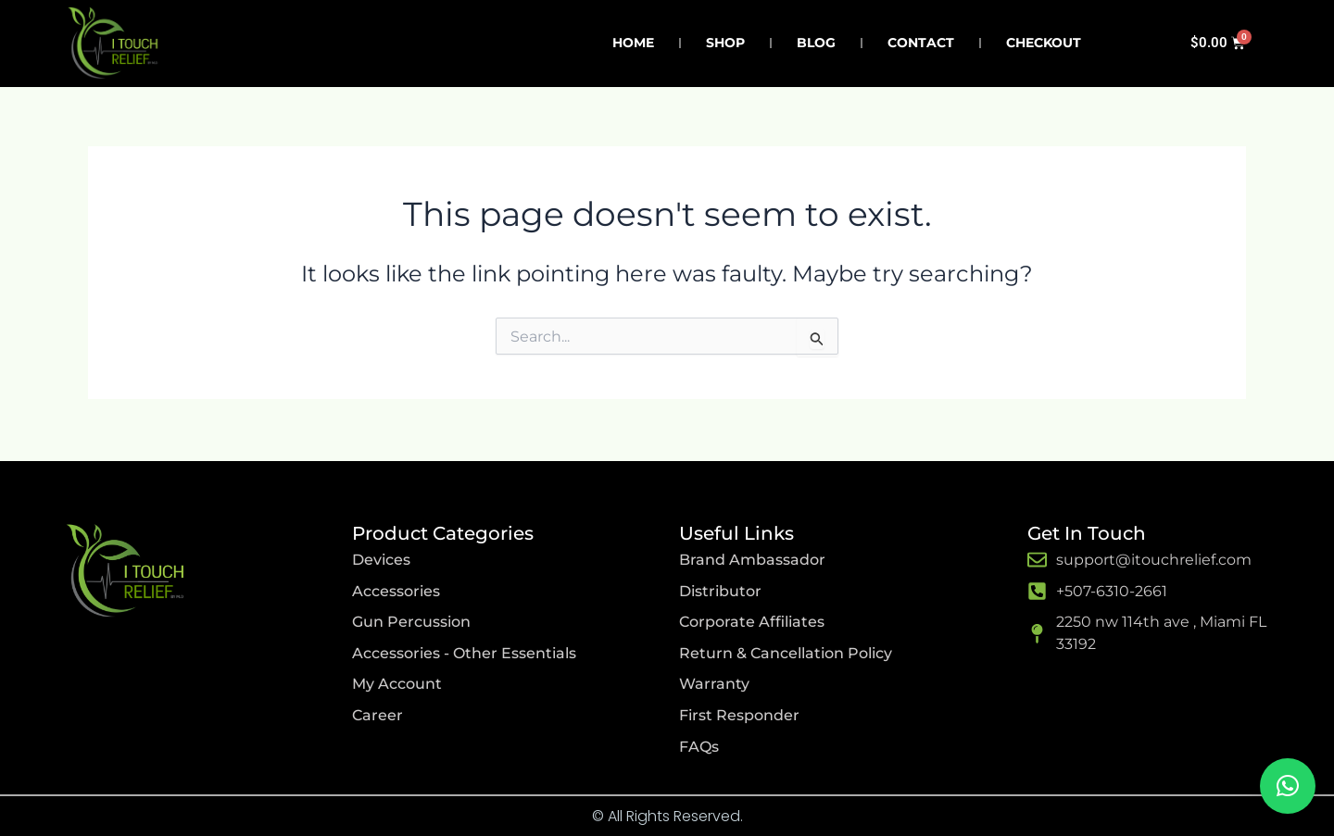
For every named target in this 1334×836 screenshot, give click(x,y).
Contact (920, 42)
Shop (725, 42)
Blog (816, 42)
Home (633, 42)
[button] (1287, 786)
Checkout (1043, 42)
